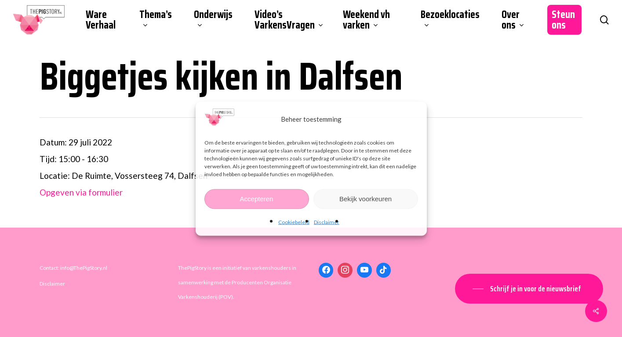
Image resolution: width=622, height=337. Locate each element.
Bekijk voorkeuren (365, 199)
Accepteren (256, 199)
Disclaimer (326, 221)
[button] (529, 289)
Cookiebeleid (293, 221)
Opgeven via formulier (81, 192)
